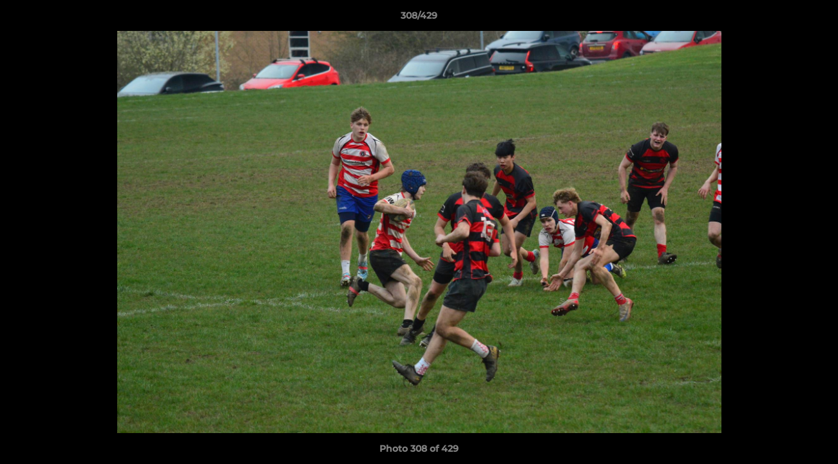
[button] (815, 18)
